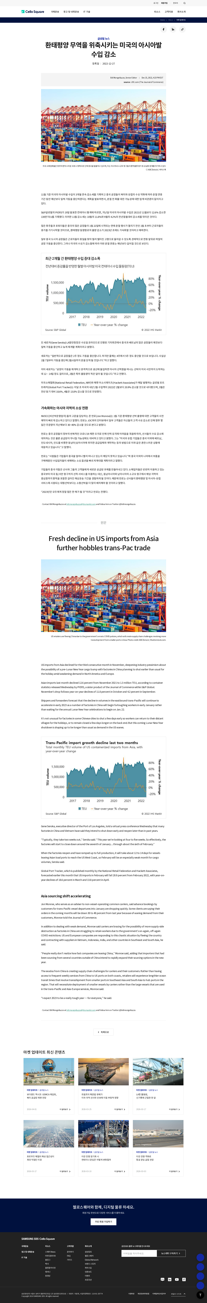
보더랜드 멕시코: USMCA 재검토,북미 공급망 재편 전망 (41, 1096)
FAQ (69, 1256)
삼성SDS (88, 1252)
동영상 (47, 1276)
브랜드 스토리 (90, 1264)
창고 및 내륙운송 (71, 11)
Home (162, 20)
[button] (32, 12)
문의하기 (70, 1252)
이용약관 (131, 1294)
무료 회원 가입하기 (103, 1221)
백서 (47, 1264)
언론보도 (88, 1272)
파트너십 (88, 1268)
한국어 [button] (175, 3)
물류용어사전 (50, 1268)
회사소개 (181, 11)
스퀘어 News (50, 1252)
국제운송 (55, 11)
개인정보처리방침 (143, 1294)
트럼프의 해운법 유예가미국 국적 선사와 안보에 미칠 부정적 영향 (100, 1096)
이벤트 (87, 1276)
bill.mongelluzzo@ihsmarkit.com (81, 504)
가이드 (69, 1260)
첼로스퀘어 (89, 1256)
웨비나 (47, 1272)
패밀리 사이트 (176, 1294)
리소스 (157, 11)
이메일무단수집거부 (159, 1294)
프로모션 (88, 1280)
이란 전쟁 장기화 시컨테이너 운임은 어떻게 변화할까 (96, 1158)
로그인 (156, 3)
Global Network (91, 1260)
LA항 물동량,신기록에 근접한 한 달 (146, 1096)
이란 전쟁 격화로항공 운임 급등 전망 (145, 1158)
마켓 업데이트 (181, 20)
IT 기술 (86, 11)
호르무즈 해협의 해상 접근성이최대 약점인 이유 (40, 1158)
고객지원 (169, 11)
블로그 (47, 1260)
